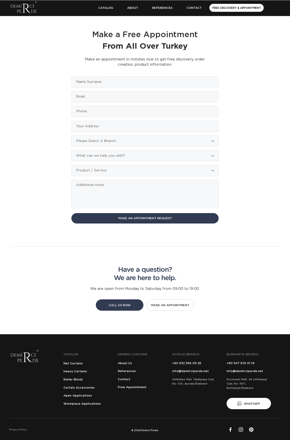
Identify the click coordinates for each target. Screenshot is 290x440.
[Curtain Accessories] (84, 388)
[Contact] (139, 379)
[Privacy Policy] (29, 429)
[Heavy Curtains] (84, 371)
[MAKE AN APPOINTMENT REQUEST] (145, 218)
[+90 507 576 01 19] (247, 363)
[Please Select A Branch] (145, 141)
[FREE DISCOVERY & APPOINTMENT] (236, 8)
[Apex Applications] (84, 395)
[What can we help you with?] (145, 155)
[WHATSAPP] (249, 403)
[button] (105, 8)
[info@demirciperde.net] (194, 371)
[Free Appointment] (140, 387)
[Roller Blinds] (84, 379)
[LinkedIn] (251, 430)
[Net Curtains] (84, 363)
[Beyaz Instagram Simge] (241, 430)
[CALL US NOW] (119, 305)
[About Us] (139, 363)
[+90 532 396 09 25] (193, 363)
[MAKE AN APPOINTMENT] (170, 305)
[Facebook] (230, 430)
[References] (139, 371)
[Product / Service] (145, 170)
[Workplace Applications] (84, 404)
